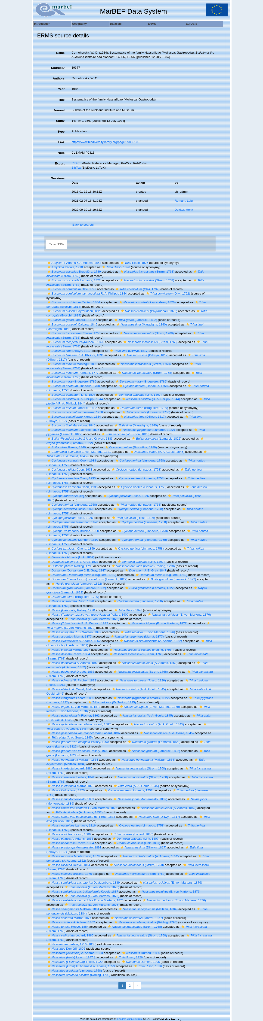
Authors (59, 78)
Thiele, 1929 (74, 961)
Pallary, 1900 (87, 614)
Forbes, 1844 (70, 777)
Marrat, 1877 (69, 636)
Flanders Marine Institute (129, 1019)
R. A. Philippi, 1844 (86, 293)
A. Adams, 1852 (73, 641)
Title (61, 99)
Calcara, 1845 (71, 324)
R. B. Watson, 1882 (77, 623)
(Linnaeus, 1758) (143, 386)
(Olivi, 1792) (136, 289)
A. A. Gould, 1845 (69, 689)
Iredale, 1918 (64, 267)
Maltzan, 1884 (72, 759)
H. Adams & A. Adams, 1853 (73, 262)
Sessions (58, 178)
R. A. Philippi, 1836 (75, 355)
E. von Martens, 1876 (82, 808)
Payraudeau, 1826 (74, 311)
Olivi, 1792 (71, 289)
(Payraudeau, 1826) (147, 302)
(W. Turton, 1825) (125, 434)
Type (61, 131)
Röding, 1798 (69, 566)
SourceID (58, 68)
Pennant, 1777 (72, 372)
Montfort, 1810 (72, 539)
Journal (59, 110)
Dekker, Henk (184, 209)
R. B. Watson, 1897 (73, 632)
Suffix (60, 121)
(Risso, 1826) (133, 518)
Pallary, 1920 (70, 610)
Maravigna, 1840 (71, 425)
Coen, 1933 (71, 460)
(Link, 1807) (137, 394)
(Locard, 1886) (131, 834)
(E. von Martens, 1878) (156, 623)
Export (60, 163)
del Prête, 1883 (80, 816)
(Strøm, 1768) (146, 271)
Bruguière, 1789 (73, 271)
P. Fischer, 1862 (73, 715)
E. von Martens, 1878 (73, 706)
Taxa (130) (56, 244)
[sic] (65, 496)
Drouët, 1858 (70, 671)
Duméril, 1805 (65, 948)
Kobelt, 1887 (82, 891)
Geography (79, 23)
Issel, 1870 (65, 790)
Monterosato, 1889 (70, 799)
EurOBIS (191, 23)
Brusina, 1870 (69, 873)
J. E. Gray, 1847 (76, 570)
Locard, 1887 (78, 724)
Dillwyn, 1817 (68, 350)
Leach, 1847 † (71, 957)
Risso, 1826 (134, 262)
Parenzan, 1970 (72, 522)
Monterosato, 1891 (74, 847)
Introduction (42, 23)
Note (61, 153)
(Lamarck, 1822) (135, 320)
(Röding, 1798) (143, 566)
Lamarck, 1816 (71, 825)
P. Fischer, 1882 (71, 680)
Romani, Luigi (184, 200)
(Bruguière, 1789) (141, 381)
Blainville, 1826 (72, 429)
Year (61, 89)
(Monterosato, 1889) (139, 799)
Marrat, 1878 (70, 786)
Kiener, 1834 (73, 416)
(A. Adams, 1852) (150, 641)
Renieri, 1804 (73, 302)
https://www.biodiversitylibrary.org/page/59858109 (105, 142)
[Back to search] (82, 224)
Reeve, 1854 (68, 654)
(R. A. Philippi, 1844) (150, 399)
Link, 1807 (71, 394)
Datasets (116, 23)
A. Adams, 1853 (69, 838)
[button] (49, 262)
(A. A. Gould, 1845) (156, 451)
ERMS (152, 23)
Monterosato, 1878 (73, 856)
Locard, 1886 (70, 698)
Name (60, 53)
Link (61, 142)
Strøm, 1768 (73, 333)
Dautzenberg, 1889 (83, 882)
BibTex (76, 167)
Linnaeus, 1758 (73, 386)
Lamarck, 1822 (73, 280)
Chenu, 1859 (70, 548)
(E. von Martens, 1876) (179, 614)
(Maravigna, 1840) (141, 324)
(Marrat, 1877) (137, 636)
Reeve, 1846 (66, 447)
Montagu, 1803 (71, 364)
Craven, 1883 (79, 438)
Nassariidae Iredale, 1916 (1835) (71, 944)
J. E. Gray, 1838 (72, 561)
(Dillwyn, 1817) (129, 350)
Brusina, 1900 (72, 531)
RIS (74, 163)
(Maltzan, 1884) (145, 759)
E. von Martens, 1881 (78, 451)
